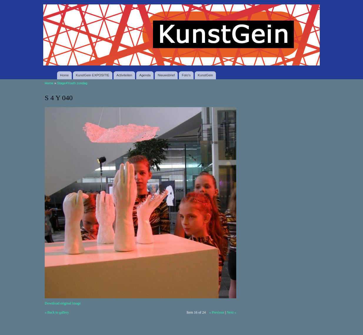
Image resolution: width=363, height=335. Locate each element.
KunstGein (205, 75)
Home (64, 75)
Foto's (186, 75)
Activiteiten (124, 75)
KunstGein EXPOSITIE (92, 75)
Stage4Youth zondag (72, 83)
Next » (231, 312)
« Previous (216, 312)
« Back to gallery (57, 312)
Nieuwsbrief (166, 75)
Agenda (144, 75)
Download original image (63, 303)
